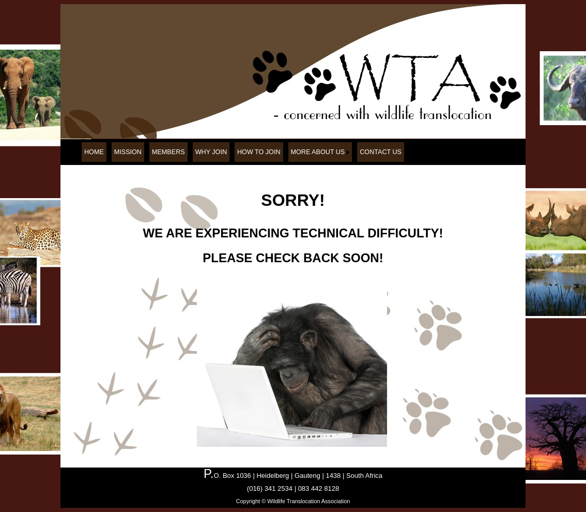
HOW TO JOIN (259, 152)
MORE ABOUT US (318, 152)
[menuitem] (94, 152)
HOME (94, 152)
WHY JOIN (211, 152)
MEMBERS (168, 152)
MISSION (128, 152)
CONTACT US (381, 152)
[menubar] (243, 152)
